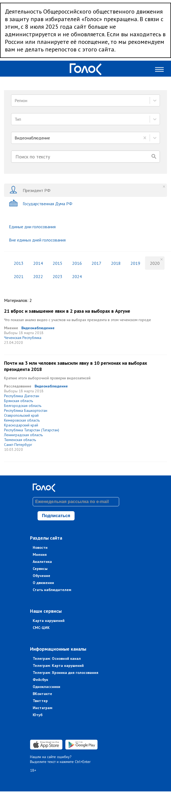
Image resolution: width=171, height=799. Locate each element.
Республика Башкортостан (25, 410)
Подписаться (56, 515)
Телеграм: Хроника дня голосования (65, 672)
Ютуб (37, 714)
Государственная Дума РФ (40, 203)
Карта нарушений (49, 620)
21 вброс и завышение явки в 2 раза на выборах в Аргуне (67, 311)
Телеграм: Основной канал (57, 658)
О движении (43, 582)
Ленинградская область (23, 434)
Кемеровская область (22, 420)
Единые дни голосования (32, 226)
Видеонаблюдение (38, 327)
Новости (40, 547)
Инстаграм (42, 707)
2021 (19, 276)
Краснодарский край (21, 425)
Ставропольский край (21, 415)
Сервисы (40, 568)
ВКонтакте (42, 693)
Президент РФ (30, 190)
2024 (77, 276)
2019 (135, 263)
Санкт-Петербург (18, 444)
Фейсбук (40, 679)
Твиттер (40, 700)
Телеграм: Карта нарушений (58, 665)
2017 (96, 263)
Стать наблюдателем (52, 589)
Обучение (41, 575)
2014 (38, 263)
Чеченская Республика (22, 337)
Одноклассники (46, 686)
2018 (116, 263)
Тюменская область (20, 439)
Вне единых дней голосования (37, 240)
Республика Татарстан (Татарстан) (31, 430)
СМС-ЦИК (41, 627)
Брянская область (18, 400)
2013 (19, 263)
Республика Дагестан (21, 395)
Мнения (40, 554)
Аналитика (42, 561)
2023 (57, 276)
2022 (38, 276)
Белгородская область (22, 405)
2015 (57, 263)
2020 (155, 263)
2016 (77, 263)
